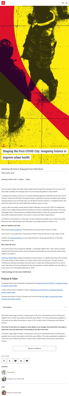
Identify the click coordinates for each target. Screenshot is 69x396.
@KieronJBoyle (15, 230)
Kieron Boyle (11, 372)
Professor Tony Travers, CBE (15, 379)
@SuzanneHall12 (16, 238)
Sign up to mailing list (34, 348)
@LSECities (12, 258)
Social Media (34, 307)
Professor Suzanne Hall (14, 393)
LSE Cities (4, 258)
